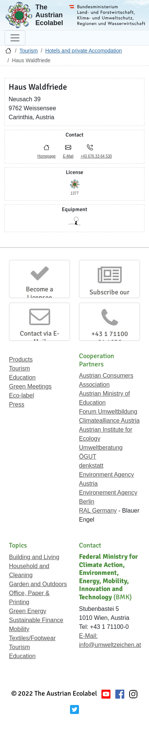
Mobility (19, 629)
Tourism (28, 51)
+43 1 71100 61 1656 (109, 338)
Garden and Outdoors (38, 584)
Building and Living (34, 557)
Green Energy (27, 611)
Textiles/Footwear (32, 638)
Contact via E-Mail (39, 337)
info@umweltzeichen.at (110, 645)
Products (21, 359)
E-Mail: (88, 636)
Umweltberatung (101, 447)
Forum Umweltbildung (108, 411)
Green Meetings (30, 386)
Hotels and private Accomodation (83, 51)
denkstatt (91, 465)
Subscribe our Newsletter (109, 296)
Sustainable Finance (36, 620)
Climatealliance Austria (109, 420)
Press (16, 404)
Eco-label (21, 395)
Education (22, 377)
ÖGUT (87, 456)
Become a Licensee (39, 293)
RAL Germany (98, 510)
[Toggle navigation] (14, 37)
